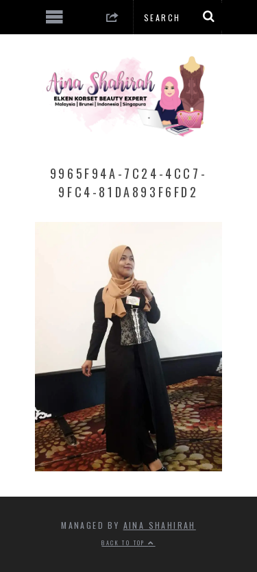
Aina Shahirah (159, 525)
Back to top (128, 542)
